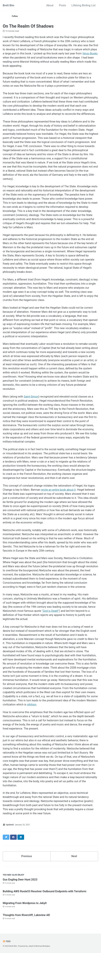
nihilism (31, 704)
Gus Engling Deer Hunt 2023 (20, 879)
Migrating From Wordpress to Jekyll (24, 903)
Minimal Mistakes (42, 946)
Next (74, 856)
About (50, 5)
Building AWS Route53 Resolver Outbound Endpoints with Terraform (44, 891)
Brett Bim (8, 5)
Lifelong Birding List (83, 5)
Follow (15, 16)
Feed (7, 941)
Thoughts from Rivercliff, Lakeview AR (26, 915)
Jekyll (30, 946)
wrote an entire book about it (58, 489)
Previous (26, 856)
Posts (62, 5)
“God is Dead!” (50, 610)
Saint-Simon (31, 396)
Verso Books (90, 53)
